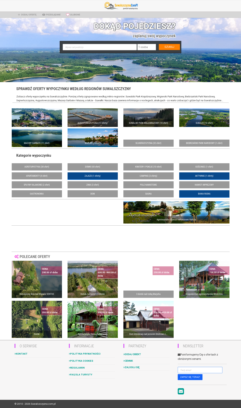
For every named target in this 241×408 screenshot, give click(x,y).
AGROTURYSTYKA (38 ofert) (36, 166)
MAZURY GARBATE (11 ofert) (37, 143)
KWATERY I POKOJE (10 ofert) (148, 166)
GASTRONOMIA (37, 193)
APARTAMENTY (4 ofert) (36, 176)
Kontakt (21, 353)
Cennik (128, 360)
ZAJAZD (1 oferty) (93, 176)
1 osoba (143, 47)
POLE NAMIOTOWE (148, 185)
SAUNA (148, 193)
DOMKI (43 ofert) (92, 166)
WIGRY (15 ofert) (36, 123)
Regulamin (77, 367)
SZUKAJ (169, 47)
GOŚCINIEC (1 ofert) (204, 166)
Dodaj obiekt (132, 354)
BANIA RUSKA (204, 193)
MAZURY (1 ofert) (92, 143)
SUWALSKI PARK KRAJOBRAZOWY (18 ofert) (148, 123)
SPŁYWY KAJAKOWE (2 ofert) (37, 185)
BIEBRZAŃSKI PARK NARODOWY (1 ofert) (204, 143)
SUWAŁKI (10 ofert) (204, 123)
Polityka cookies (81, 360)
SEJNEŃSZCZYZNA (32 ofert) (148, 143)
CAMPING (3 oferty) (148, 176)
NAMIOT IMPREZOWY (204, 185)
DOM (92, 193)
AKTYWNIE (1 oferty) (204, 176)
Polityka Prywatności (84, 353)
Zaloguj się (131, 367)
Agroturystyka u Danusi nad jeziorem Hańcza (176, 219)
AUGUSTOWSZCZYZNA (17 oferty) (93, 123)
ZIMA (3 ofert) (92, 185)
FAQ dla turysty (80, 374)
